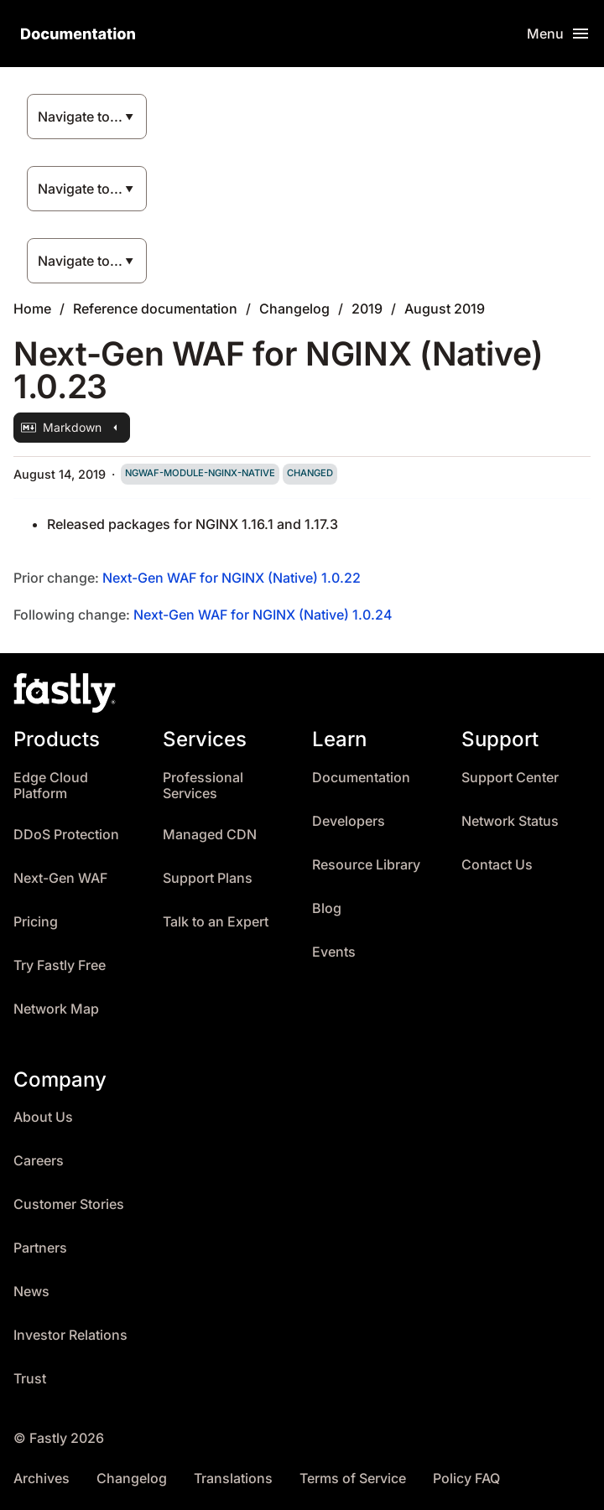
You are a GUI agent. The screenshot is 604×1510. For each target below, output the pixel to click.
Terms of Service (352, 1479)
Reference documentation (155, 308)
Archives (41, 1479)
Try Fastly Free (59, 965)
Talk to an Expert (215, 922)
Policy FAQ (466, 1479)
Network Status (510, 821)
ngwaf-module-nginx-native (200, 473)
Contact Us (497, 865)
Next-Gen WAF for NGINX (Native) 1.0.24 (263, 614)
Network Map (56, 1009)
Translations (233, 1479)
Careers (38, 1161)
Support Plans (208, 878)
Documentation (361, 778)
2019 (367, 308)
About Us (43, 1117)
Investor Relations (70, 1335)
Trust (29, 1379)
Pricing (35, 922)
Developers (348, 821)
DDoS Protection (66, 835)
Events (334, 952)
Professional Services (203, 786)
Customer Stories (68, 1204)
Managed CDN (210, 835)
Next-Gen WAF (60, 878)
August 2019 (444, 308)
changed (310, 473)
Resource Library (366, 865)
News (31, 1292)
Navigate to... (80, 116)
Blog (326, 908)
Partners (40, 1248)
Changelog (294, 308)
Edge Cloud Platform (50, 786)
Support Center (510, 778)
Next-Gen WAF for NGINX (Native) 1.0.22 (231, 577)
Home (32, 308)
